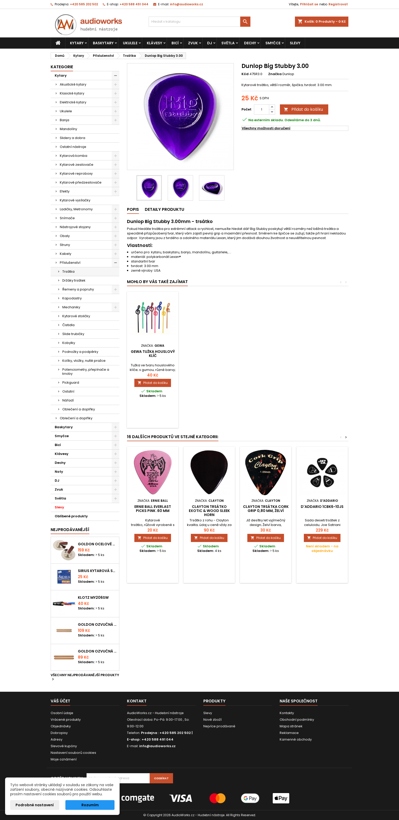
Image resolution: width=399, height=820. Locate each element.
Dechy (250, 43)
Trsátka (68, 271)
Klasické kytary (72, 93)
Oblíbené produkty (71, 516)
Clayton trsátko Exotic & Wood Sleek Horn (209, 510)
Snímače (67, 218)
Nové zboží (212, 719)
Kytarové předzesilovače (81, 182)
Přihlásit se (309, 4)
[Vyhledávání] (199, 22)
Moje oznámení (64, 759)
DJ (209, 43)
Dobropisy (59, 732)
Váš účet (60, 701)
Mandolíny (68, 129)
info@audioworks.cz (186, 4)
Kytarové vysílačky (75, 200)
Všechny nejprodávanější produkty (85, 677)
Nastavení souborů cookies (73, 752)
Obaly (65, 235)
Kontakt (137, 701)
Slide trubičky (73, 333)
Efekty (64, 191)
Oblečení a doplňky (78, 409)
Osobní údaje (62, 713)
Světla (228, 43)
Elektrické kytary (73, 102)
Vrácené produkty (66, 719)
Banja (64, 120)
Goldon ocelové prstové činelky (97, 544)
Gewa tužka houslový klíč (266, 353)
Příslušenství (70, 262)
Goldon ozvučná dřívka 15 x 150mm (97, 651)
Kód (245, 74)
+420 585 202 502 (84, 4)
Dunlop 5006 (152, 351)
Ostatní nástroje (73, 146)
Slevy (295, 43)
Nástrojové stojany (75, 227)
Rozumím (90, 805)
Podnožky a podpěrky (80, 351)
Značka (275, 74)
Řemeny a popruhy (78, 289)
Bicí (175, 43)
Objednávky (61, 726)
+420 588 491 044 (134, 4)
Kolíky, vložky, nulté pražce (84, 360)
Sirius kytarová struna (97, 571)
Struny (65, 244)
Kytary (76, 43)
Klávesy (154, 43)
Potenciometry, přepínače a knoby (85, 371)
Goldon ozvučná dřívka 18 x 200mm (97, 624)
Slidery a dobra (72, 137)
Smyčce (272, 43)
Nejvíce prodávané (219, 726)
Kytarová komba (73, 155)
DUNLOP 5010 (209, 351)
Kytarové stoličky (76, 316)
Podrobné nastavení (35, 805)
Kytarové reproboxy (76, 173)
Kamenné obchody (296, 739)
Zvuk (193, 43)
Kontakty (287, 713)
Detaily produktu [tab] (164, 209)
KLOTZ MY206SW (93, 597)
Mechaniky (71, 307)
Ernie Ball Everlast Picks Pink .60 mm (152, 508)
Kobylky (68, 342)
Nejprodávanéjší (70, 530)
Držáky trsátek (74, 280)
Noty (59, 471)
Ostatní (68, 391)
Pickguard (70, 382)
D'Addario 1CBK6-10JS (322, 506)
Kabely (65, 253)
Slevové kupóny (64, 746)
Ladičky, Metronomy (76, 209)
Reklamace (289, 732)
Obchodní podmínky (297, 719)
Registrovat (338, 4)
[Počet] (261, 109)
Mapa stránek (291, 726)
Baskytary (103, 43)
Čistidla (68, 325)
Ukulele (130, 43)
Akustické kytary (73, 84)
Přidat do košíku (303, 109)
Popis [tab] (133, 209)
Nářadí (68, 400)
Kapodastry (72, 298)
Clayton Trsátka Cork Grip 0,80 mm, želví (266, 508)
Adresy (56, 739)
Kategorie (62, 67)
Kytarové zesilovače (76, 164)
